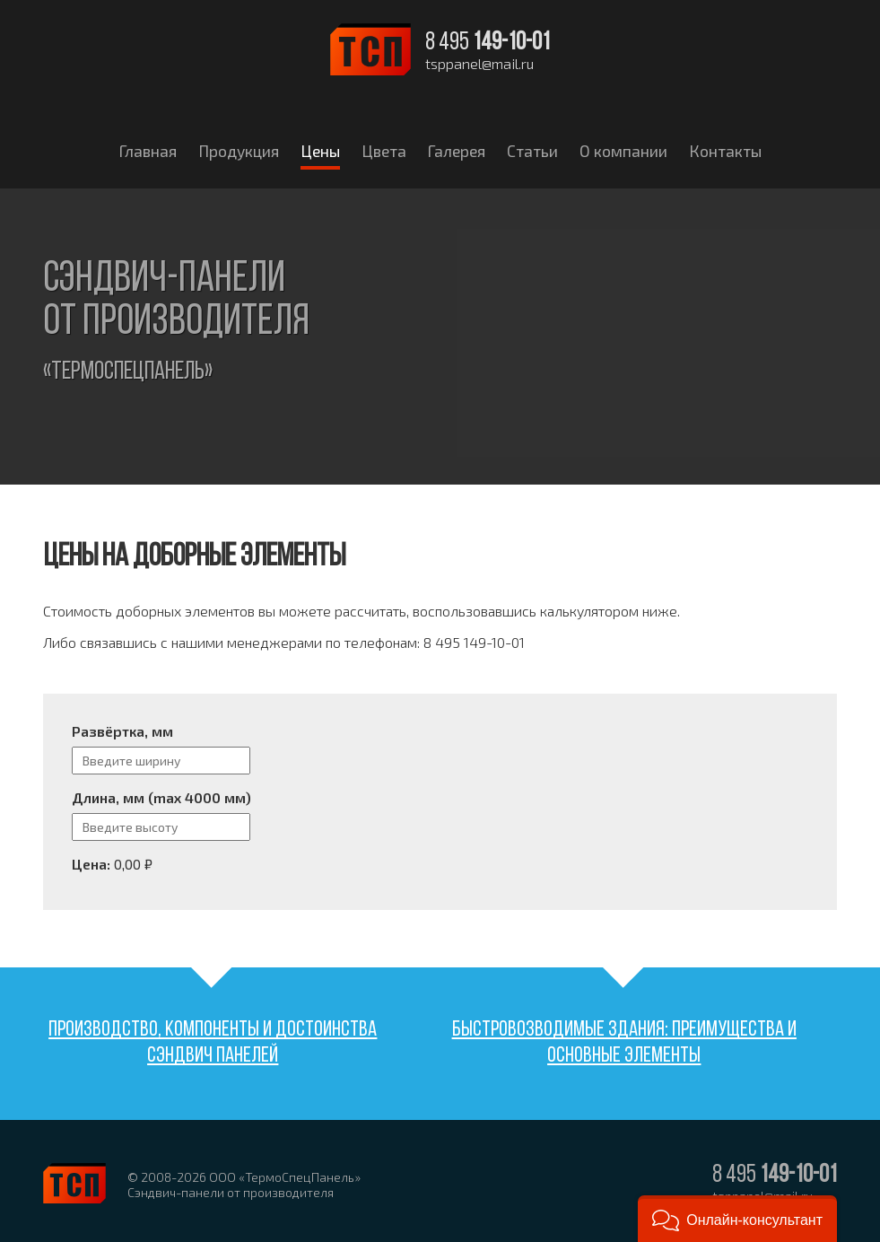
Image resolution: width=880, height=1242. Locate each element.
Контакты (725, 151)
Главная (148, 151)
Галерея (456, 151)
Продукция (238, 151)
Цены (320, 151)
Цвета (384, 151)
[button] (737, 1218)
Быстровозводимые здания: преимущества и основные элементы (624, 1043)
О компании (623, 151)
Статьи (532, 151)
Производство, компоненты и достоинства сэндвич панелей (212, 1043)
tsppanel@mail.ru (479, 64)
